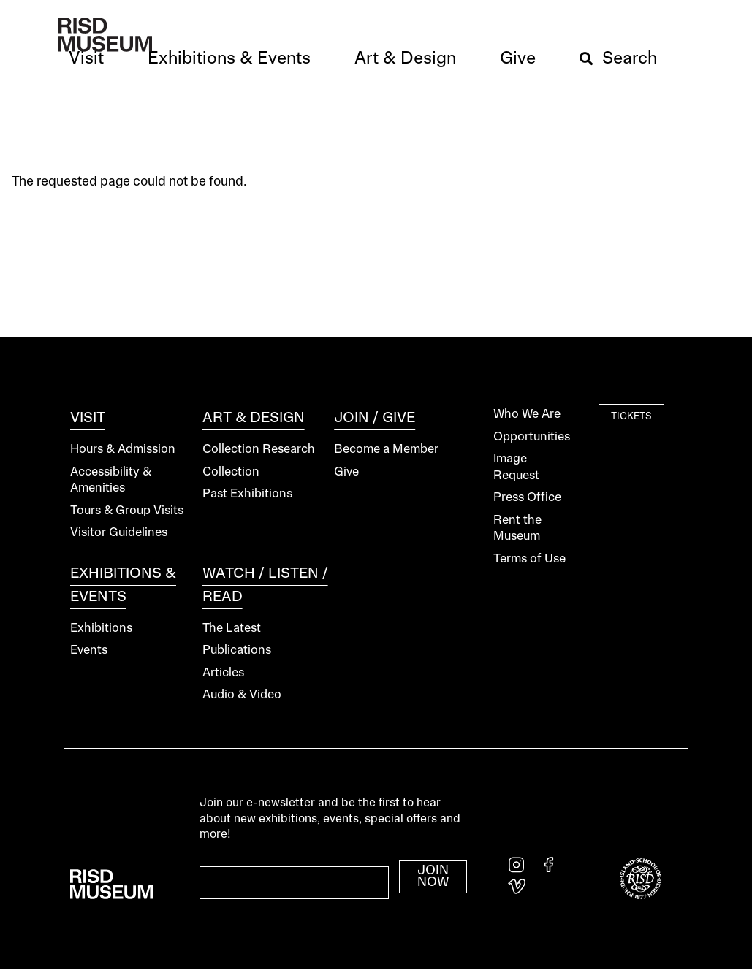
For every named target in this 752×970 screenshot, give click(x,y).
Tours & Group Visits (126, 510)
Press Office (527, 497)
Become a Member (386, 449)
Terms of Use (529, 559)
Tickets (631, 416)
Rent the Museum (517, 529)
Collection (230, 472)
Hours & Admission (122, 449)
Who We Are (527, 414)
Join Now (433, 876)
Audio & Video (241, 695)
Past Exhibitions (247, 494)
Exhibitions (101, 628)
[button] (86, 59)
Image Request (516, 467)
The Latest (231, 628)
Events (88, 650)
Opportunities (531, 437)
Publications (236, 650)
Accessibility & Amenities (110, 480)
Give (346, 472)
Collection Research (258, 449)
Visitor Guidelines (118, 532)
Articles (223, 673)
